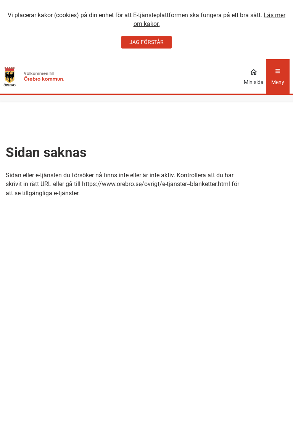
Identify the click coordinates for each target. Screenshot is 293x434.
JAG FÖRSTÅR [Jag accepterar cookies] (146, 42)
